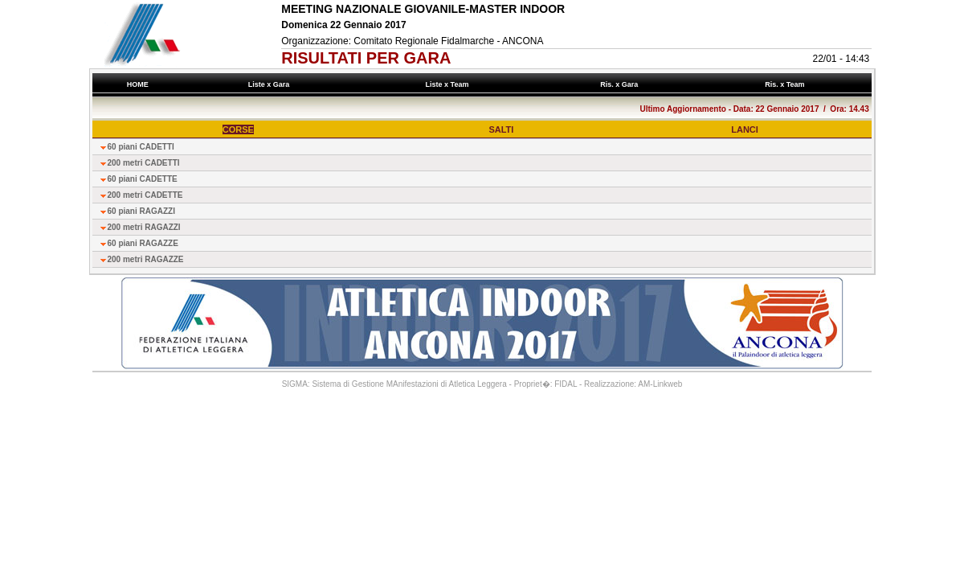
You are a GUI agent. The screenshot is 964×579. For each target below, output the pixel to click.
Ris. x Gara (621, 84)
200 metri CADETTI (144, 162)
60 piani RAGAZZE (143, 243)
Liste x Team (449, 84)
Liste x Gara (271, 84)
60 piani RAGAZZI (141, 211)
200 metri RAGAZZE (146, 259)
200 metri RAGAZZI (144, 227)
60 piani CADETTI (141, 146)
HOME (137, 84)
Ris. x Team (787, 84)
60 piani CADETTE (143, 179)
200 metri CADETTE (145, 195)
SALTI (500, 129)
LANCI (744, 129)
